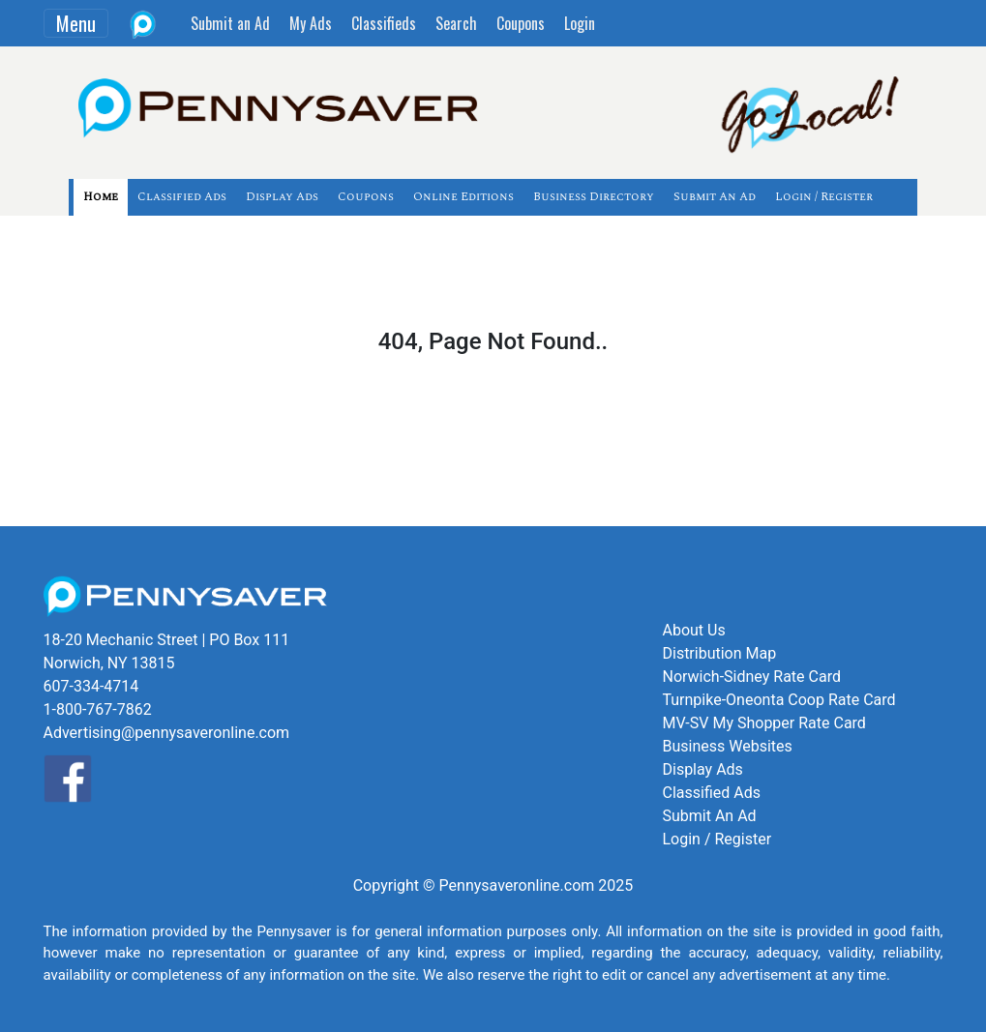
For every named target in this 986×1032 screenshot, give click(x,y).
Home (100, 197)
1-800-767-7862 (98, 709)
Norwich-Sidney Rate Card (751, 676)
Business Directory (593, 197)
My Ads (310, 23)
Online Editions (463, 197)
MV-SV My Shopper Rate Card (763, 723)
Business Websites (727, 746)
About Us (693, 630)
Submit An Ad (714, 197)
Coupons (520, 23)
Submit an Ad (230, 23)
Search (456, 23)
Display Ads (282, 197)
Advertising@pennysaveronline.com (167, 732)
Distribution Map (719, 653)
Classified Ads (181, 197)
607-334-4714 (91, 686)
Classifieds (383, 23)
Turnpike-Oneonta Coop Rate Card (778, 700)
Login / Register (824, 197)
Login (579, 23)
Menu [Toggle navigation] (76, 23)
